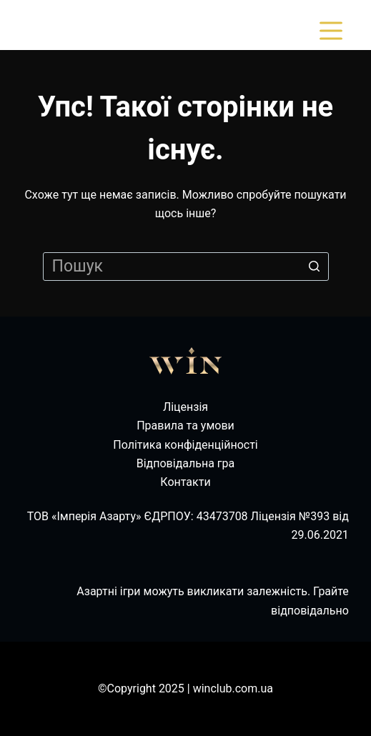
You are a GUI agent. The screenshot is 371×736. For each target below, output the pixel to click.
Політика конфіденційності (185, 445)
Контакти (185, 482)
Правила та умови (185, 425)
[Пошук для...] (186, 266)
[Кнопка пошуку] (314, 266)
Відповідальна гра (186, 463)
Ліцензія (185, 407)
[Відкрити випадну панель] (334, 30)
